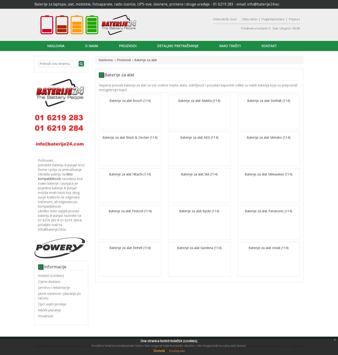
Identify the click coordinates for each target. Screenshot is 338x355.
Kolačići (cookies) (51, 275)
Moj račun (250, 19)
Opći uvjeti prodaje (52, 304)
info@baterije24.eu (263, 4)
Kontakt (269, 46)
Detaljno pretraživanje (177, 46)
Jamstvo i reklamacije (54, 287)
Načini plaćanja (49, 310)
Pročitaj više (177, 351)
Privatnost (45, 316)
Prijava (293, 19)
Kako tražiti (230, 46)
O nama (91, 46)
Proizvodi (127, 46)
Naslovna (55, 46)
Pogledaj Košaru (273, 19)
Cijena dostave (49, 281)
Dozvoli (159, 351)
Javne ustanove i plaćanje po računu (59, 295)
